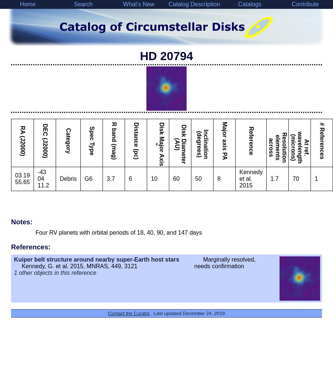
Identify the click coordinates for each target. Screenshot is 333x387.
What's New (139, 4)
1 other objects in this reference (55, 273)
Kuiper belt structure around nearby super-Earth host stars (96, 259)
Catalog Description (194, 4)
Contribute (305, 4)
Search (83, 4)
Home (28, 4)
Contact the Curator (129, 313)
